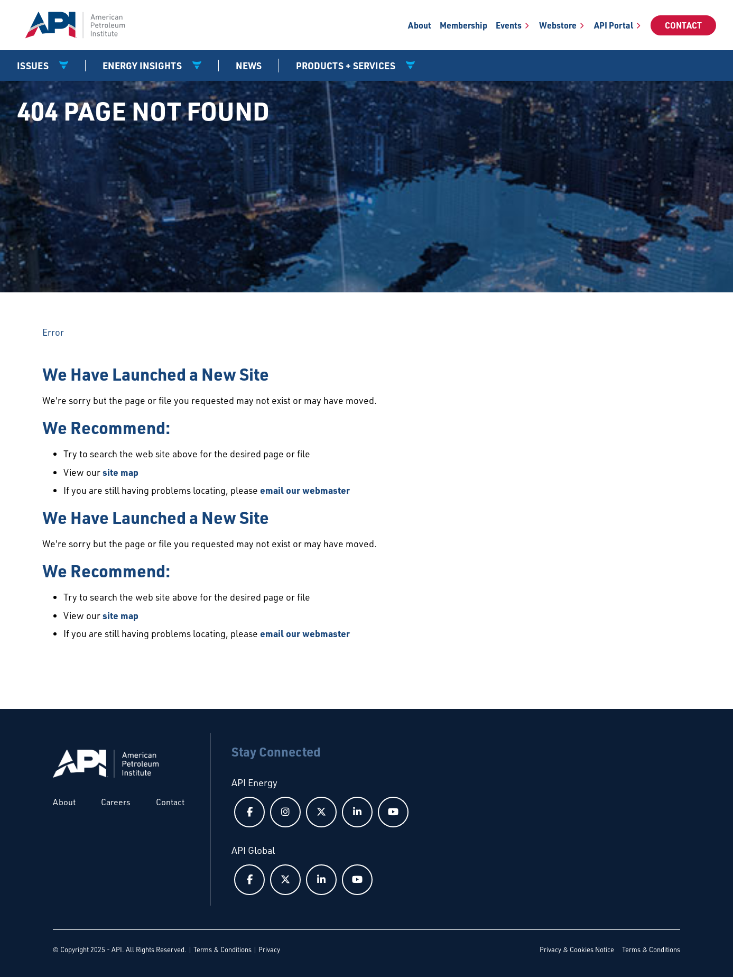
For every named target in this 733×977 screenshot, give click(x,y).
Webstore (558, 25)
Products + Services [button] (346, 65)
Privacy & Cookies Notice (577, 949)
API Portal (613, 25)
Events (509, 25)
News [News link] (249, 65)
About (419, 25)
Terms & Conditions (222, 949)
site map (120, 472)
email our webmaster (305, 490)
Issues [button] (34, 65)
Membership (463, 25)
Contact (683, 25)
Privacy (269, 949)
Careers (116, 802)
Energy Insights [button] (143, 65)
